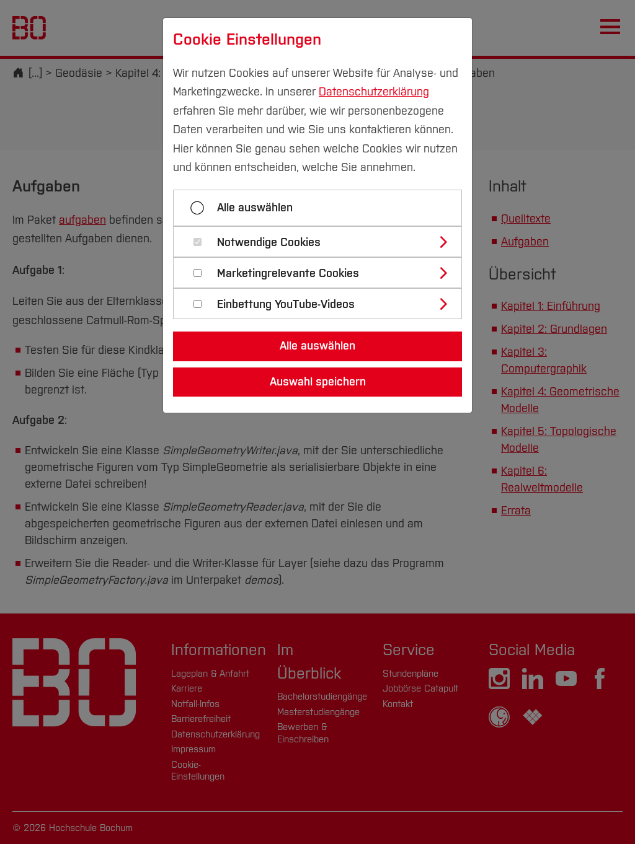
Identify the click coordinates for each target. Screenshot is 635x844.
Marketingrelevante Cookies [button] (288, 273)
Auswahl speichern (318, 382)
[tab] (322, 241)
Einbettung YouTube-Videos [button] (286, 304)
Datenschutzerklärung (374, 92)
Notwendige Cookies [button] (269, 242)
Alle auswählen (255, 207)
